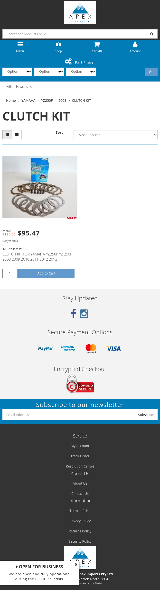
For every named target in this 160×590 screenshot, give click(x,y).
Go (151, 71)
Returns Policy (80, 531)
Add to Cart (46, 273)
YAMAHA (28, 100)
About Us (80, 483)
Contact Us (80, 493)
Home (11, 100)
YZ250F (47, 100)
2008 (62, 100)
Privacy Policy (80, 521)
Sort (59, 132)
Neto (98, 583)
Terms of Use (79, 510)
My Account (80, 445)
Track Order (80, 456)
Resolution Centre (80, 466)
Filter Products (19, 86)
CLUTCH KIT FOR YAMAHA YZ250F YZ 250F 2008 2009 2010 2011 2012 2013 (37, 257)
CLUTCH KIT (81, 100)
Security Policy (80, 541)
